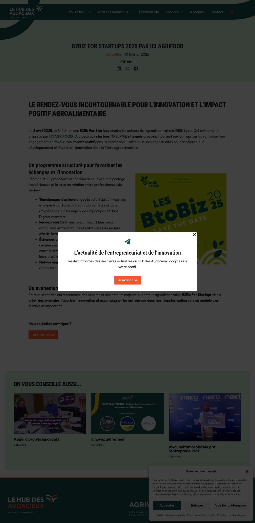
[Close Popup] (194, 235)
